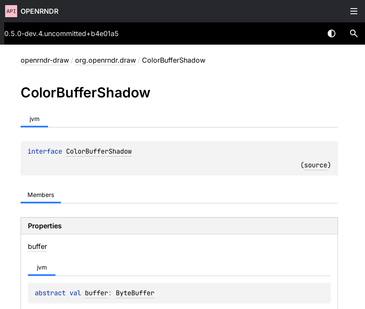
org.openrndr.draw (105, 60)
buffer (96, 292)
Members (40, 194)
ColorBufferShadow (99, 151)
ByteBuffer (135, 292)
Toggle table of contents (354, 11)
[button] (354, 33)
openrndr (39, 11)
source (315, 165)
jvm (34, 118)
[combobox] (309, 33)
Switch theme (331, 33)
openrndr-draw (45, 60)
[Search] (354, 33)
